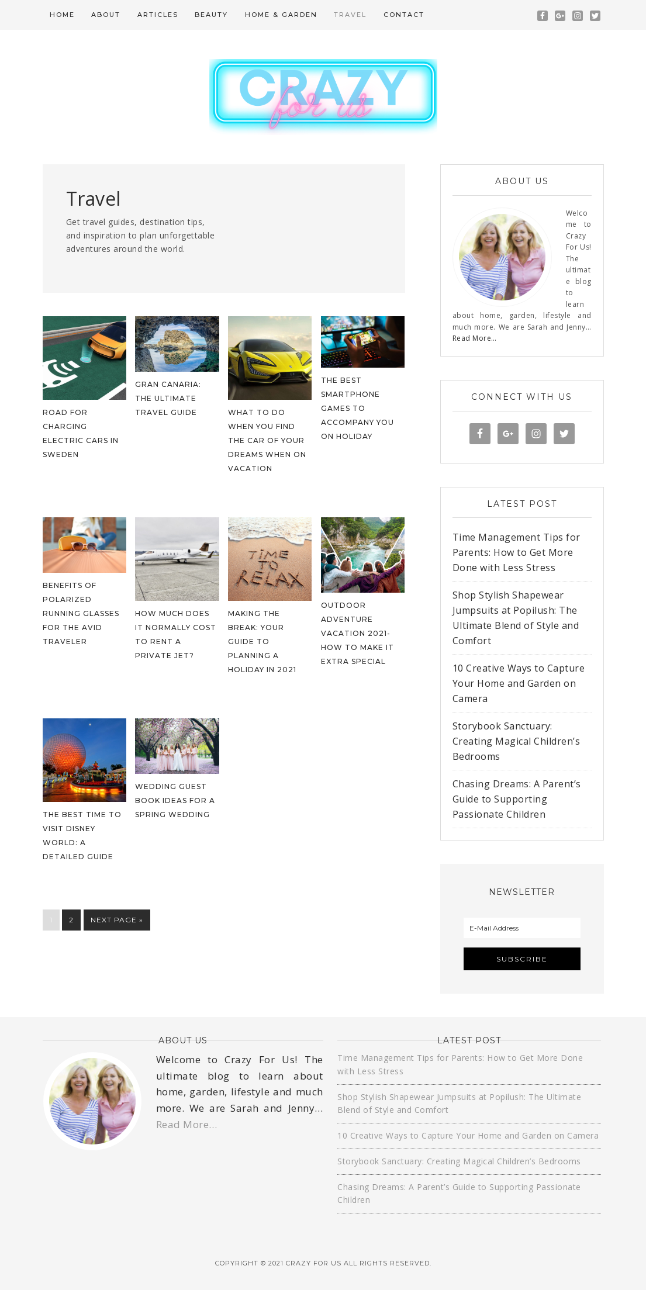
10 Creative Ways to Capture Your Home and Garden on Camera (518, 683)
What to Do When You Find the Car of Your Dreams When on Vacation (267, 440)
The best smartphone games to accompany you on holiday (357, 408)
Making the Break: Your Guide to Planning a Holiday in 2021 (262, 641)
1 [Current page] (51, 919)
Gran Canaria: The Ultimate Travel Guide (168, 398)
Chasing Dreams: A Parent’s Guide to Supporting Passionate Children (516, 799)
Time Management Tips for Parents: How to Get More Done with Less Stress (516, 552)
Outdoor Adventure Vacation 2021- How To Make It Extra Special (357, 633)
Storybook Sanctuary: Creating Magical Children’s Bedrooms (516, 741)
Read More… (474, 338)
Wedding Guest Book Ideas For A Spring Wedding (175, 800)
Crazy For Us (323, 97)
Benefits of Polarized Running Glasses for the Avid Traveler (81, 613)
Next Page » (117, 919)
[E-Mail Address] (522, 928)
